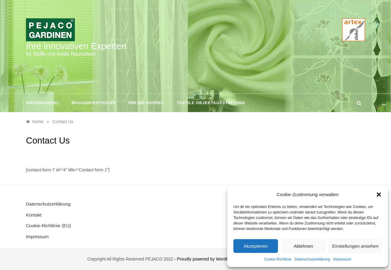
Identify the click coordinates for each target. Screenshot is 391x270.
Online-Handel (146, 102)
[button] (379, 195)
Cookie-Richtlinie (277, 259)
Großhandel (43, 102)
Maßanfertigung (94, 102)
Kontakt (34, 214)
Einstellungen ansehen (355, 246)
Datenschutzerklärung (312, 259)
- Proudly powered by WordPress (206, 259)
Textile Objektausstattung (211, 102)
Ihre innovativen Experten (76, 46)
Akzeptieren (255, 246)
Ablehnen (303, 246)
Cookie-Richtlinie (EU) (48, 225)
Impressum (342, 259)
